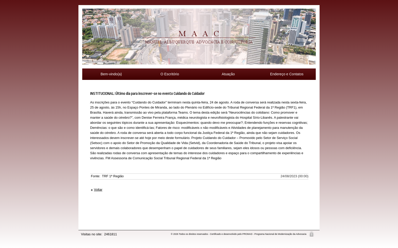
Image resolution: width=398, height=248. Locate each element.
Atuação (228, 74)
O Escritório (169, 74)
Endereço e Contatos (287, 74)
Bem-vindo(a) (111, 74)
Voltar (98, 189)
